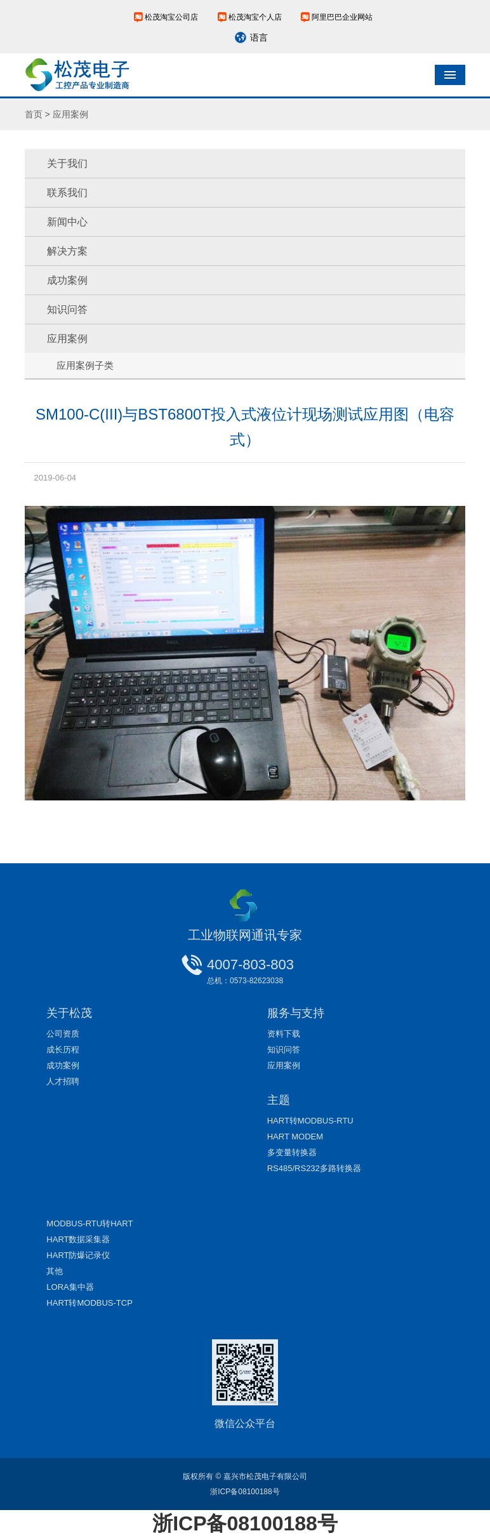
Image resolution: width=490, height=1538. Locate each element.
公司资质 (62, 1033)
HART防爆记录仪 (78, 1255)
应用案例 (67, 338)
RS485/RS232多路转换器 (314, 1168)
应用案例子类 (85, 365)
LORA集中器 (69, 1287)
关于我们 (67, 163)
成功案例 (67, 280)
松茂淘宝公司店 (171, 17)
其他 (54, 1271)
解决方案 (67, 251)
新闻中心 (67, 221)
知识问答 (67, 309)
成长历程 (62, 1049)
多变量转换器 (292, 1152)
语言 (259, 37)
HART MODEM (295, 1136)
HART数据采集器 (78, 1239)
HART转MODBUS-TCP (89, 1303)
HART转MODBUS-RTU (310, 1120)
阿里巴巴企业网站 (342, 17)
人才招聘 (62, 1081)
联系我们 (67, 192)
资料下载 (283, 1033)
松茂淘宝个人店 (255, 17)
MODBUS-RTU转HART (89, 1223)
